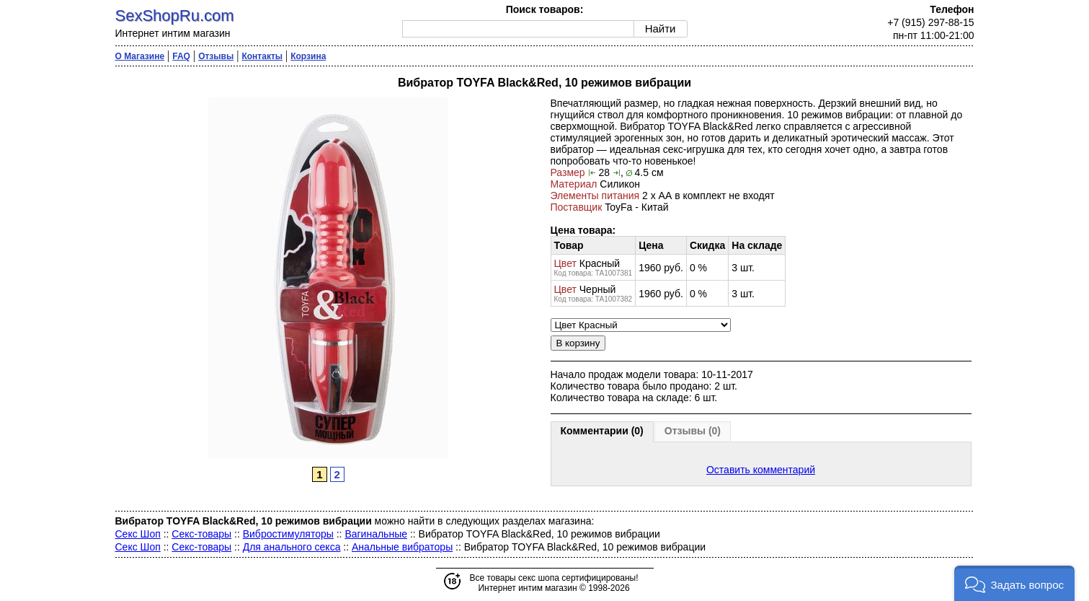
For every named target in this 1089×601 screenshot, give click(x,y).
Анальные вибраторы (402, 547)
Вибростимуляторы (288, 534)
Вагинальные (376, 534)
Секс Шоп (138, 534)
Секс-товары (201, 534)
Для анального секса (292, 547)
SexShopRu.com (174, 15)
